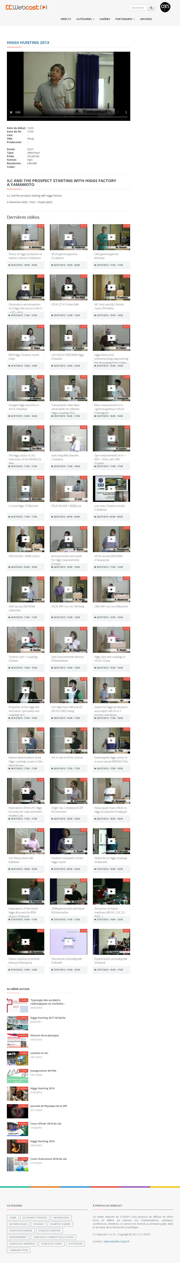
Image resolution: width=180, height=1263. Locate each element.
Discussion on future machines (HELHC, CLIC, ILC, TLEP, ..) (110, 910)
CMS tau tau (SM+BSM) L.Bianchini (22, 608)
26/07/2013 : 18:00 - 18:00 (66, 818)
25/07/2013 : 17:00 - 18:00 (66, 466)
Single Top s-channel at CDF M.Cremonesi (67, 809)
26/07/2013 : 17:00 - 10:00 (109, 768)
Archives (146, 19)
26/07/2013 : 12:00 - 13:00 (109, 617)
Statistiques (75, 1243)
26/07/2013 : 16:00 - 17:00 (66, 718)
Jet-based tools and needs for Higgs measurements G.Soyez (67, 557)
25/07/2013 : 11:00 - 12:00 (23, 315)
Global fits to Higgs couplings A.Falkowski (111, 859)
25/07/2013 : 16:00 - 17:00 (66, 416)
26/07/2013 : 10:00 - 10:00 (66, 567)
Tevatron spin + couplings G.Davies (23, 658)
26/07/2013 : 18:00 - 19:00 (23, 869)
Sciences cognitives (49, 1230)
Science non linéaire (20, 1230)
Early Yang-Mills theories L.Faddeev (65, 457)
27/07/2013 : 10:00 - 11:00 (23, 919)
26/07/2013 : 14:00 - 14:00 (66, 667)
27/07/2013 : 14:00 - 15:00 (109, 919)
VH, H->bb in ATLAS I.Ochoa (67, 757)
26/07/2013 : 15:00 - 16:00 (109, 667)
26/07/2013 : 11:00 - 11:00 (23, 617)
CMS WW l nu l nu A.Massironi (111, 606)
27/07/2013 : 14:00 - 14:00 (23, 969)
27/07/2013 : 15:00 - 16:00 (66, 969)
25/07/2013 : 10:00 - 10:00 (23, 265)
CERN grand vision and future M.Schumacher (68, 910)
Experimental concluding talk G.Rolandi (111, 960)
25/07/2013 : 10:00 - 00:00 (66, 265)
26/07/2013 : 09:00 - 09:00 (66, 516)
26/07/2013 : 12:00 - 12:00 (66, 617)
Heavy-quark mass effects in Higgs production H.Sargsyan (111, 809)
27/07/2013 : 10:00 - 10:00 (109, 869)
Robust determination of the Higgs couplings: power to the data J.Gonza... (25, 759)
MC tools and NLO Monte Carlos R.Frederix (109, 306)
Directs (66, 19)
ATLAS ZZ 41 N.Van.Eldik (65, 304)
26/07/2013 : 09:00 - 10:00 (23, 567)
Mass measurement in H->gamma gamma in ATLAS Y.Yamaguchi (109, 406)
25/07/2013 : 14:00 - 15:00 (66, 365)
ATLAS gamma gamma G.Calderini (64, 255)
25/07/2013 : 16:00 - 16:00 (23, 416)
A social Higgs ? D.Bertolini (23, 505)
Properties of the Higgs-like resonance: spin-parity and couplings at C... (24, 708)
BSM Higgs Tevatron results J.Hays (24, 356)
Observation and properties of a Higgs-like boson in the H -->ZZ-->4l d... (25, 306)
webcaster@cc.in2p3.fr (116, 1241)
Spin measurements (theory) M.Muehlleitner (68, 658)
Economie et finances (35, 1217)
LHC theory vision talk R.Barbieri (21, 859)
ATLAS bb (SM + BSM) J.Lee (66, 505)
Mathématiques (18, 1224)
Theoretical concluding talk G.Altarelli (67, 960)
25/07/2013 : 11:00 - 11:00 (109, 265)
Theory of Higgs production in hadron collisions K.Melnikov (25, 255)
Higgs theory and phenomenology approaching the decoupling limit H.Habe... (111, 356)
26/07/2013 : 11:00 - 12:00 (109, 567)
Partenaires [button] (125, 19)
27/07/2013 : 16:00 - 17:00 (109, 969)
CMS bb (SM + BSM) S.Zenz (24, 556)
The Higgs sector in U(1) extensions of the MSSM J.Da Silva (25, 457)
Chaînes (104, 19)
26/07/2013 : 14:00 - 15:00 (23, 667)
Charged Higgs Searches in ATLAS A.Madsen (24, 406)
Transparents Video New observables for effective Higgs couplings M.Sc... (65, 406)
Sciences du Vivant (51, 1243)
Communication (18, 1250)
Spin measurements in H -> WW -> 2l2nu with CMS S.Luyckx (110, 457)
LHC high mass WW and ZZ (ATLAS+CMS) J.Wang (67, 708)
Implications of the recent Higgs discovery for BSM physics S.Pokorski (23, 910)
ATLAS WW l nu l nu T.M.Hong (68, 606)
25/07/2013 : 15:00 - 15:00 (109, 365)
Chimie (12, 1217)
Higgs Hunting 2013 (28, 42)
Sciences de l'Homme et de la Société (53, 1237)
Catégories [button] (85, 19)
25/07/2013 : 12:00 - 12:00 (66, 315)
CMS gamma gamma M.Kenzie (106, 255)
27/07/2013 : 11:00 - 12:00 (66, 919)
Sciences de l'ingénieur (22, 1243)
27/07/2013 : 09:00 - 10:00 (66, 869)
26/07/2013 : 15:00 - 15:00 (23, 718)
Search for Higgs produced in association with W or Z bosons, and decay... (111, 708)
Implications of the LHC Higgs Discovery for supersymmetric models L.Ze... (25, 809)
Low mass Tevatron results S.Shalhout (110, 507)
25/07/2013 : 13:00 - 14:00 (109, 315)
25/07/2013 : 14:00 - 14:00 (23, 365)
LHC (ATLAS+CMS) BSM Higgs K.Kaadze (68, 356)
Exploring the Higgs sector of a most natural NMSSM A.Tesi (111, 759)
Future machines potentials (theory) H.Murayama (24, 960)
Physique (38, 1224)
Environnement (18, 1237)
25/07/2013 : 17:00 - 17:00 (23, 466)
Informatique (61, 1217)
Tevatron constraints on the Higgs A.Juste (67, 859)
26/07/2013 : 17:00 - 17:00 (23, 768)
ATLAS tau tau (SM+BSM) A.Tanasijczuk (108, 557)
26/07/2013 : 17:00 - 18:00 (109, 718)
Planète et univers (60, 1224)
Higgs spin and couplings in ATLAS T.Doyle (110, 658)
